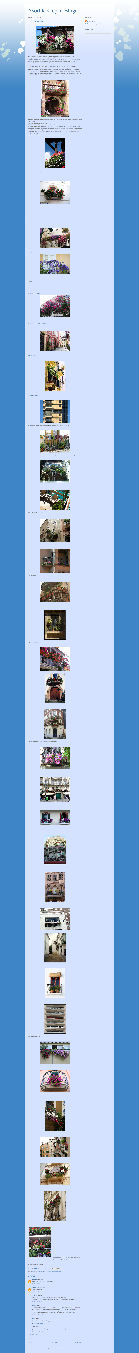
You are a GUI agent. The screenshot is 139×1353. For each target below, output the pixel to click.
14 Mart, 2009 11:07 (37, 1301)
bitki (42, 1271)
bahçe (34, 1271)
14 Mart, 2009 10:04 (37, 1283)
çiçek (45, 1271)
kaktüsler (30, 395)
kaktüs (49, 1271)
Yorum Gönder (34, 1334)
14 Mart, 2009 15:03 (37, 1331)
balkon (39, 1271)
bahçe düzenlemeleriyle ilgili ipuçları (37, 323)
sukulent (59, 1271)
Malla (33, 1305)
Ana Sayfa (55, 1342)
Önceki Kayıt (77, 1342)
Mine (33, 1318)
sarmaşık (54, 1271)
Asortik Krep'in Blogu (53, 10)
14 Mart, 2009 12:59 (37, 1323)
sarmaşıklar (31, 252)
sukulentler (38, 395)
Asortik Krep (35, 1287)
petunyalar (31, 217)
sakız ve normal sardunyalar (35, 172)
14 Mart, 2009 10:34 (37, 1292)
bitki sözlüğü (31, 355)
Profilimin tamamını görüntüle (93, 23)
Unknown (35, 1279)
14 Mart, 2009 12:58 (37, 1315)
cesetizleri (35, 1295)
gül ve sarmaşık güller (34, 293)
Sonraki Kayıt (32, 1342)
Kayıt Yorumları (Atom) (57, 1348)
